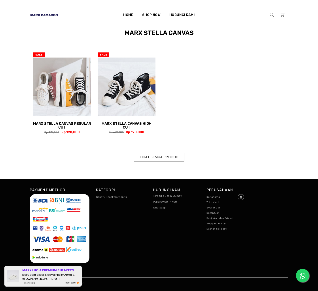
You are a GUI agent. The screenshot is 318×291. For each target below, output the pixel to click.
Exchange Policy (216, 228)
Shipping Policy (216, 223)
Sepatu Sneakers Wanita (111, 196)
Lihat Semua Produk (159, 157)
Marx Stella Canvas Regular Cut (62, 125)
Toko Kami (212, 202)
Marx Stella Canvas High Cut (126, 125)
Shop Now (151, 15)
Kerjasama (213, 196)
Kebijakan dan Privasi (219, 218)
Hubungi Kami (182, 15)
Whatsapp (159, 207)
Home (128, 15)
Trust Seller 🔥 (72, 282)
